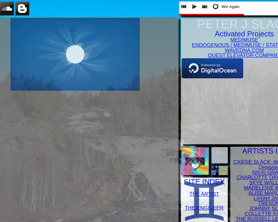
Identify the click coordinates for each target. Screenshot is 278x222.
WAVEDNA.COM (244, 50)
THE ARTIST (204, 194)
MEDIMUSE (244, 40)
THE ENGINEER (204, 208)
